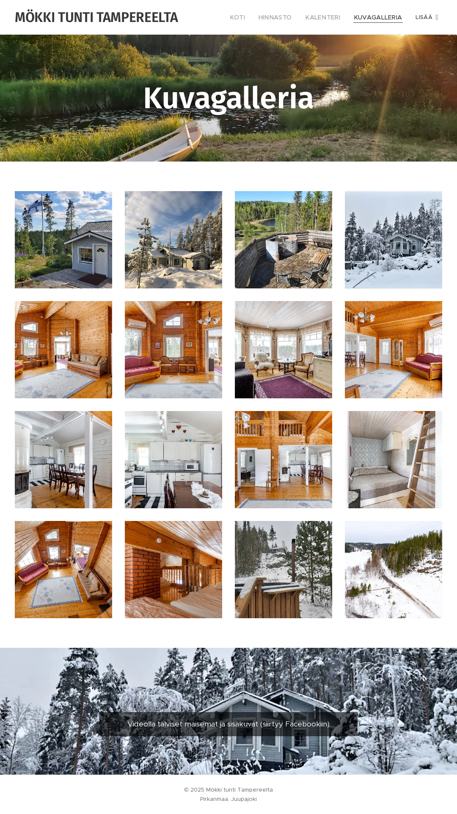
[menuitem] (252, 17)
